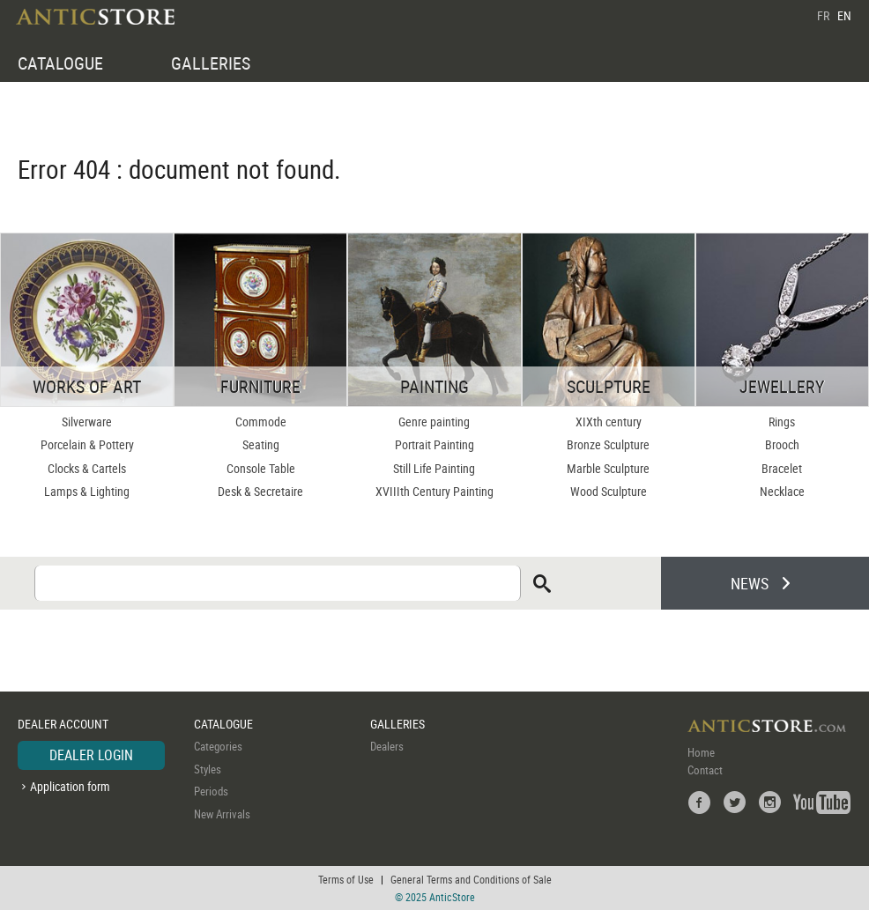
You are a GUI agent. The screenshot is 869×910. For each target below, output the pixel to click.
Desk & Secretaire (260, 491)
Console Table (261, 468)
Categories (218, 746)
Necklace (782, 491)
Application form (70, 786)
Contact (705, 770)
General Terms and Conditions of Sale (471, 879)
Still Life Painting (434, 468)
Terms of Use (346, 879)
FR (823, 15)
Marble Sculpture (608, 468)
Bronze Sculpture (608, 444)
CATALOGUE (60, 63)
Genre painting (434, 421)
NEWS (750, 583)
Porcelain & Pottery (87, 444)
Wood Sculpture (608, 491)
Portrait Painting (434, 444)
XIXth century (609, 421)
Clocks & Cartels (87, 468)
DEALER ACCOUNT (63, 723)
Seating (260, 444)
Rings (782, 421)
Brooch (782, 444)
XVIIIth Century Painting (434, 491)
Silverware (87, 421)
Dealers (387, 746)
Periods (211, 791)
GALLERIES (210, 63)
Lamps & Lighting (87, 491)
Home (701, 752)
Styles (207, 769)
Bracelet (781, 468)
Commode (260, 421)
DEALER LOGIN (91, 755)
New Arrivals (222, 814)
